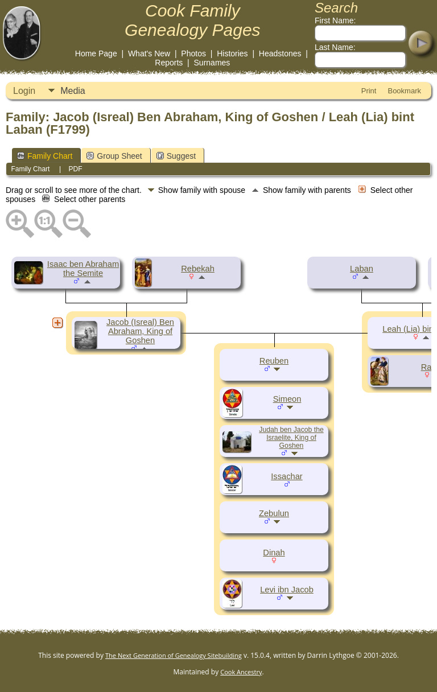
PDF (76, 169)
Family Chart (44, 155)
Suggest (176, 155)
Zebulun (274, 513)
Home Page (96, 53)
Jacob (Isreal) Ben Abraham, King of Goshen (140, 331)
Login (24, 91)
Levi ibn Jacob (287, 589)
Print (369, 90)
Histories (232, 53)
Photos (193, 53)
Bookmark (404, 90)
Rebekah (198, 268)
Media (72, 91)
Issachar (286, 476)
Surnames (212, 62)
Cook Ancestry (241, 672)
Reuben (273, 360)
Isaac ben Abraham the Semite (83, 269)
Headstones (280, 53)
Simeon (287, 398)
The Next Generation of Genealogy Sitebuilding (173, 655)
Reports (169, 62)
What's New (149, 53)
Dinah (274, 552)
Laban (361, 268)
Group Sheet (114, 155)
